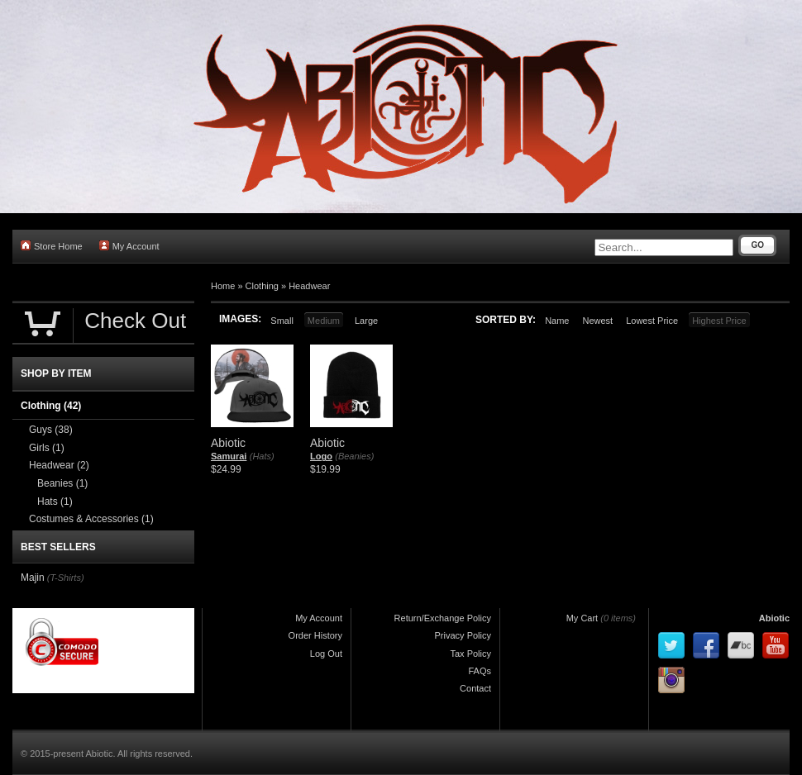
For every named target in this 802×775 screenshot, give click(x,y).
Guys (51, 429)
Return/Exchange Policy (442, 618)
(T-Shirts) (65, 577)
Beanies (62, 483)
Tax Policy (470, 654)
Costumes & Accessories (91, 519)
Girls (46, 448)
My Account (129, 245)
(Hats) (262, 456)
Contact (475, 688)
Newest (597, 321)
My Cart (582, 618)
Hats (55, 501)
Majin (33, 577)
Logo (321, 456)
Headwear (309, 286)
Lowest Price (652, 321)
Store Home (52, 245)
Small (282, 321)
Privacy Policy (463, 635)
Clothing (262, 286)
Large (366, 321)
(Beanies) (354, 456)
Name (557, 321)
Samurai (228, 456)
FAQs (479, 671)
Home (223, 286)
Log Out (326, 654)
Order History (315, 635)
